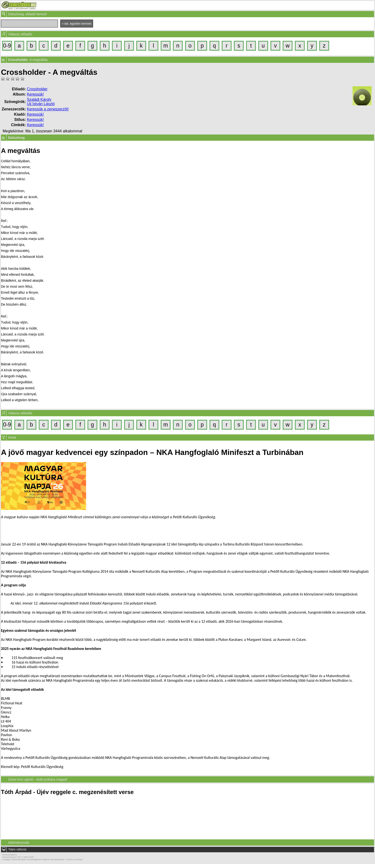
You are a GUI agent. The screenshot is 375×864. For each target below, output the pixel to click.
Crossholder (37, 89)
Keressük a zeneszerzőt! (48, 109)
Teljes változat (17, 849)
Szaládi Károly (39, 99)
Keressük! (35, 94)
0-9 (7, 46)
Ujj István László (41, 104)
